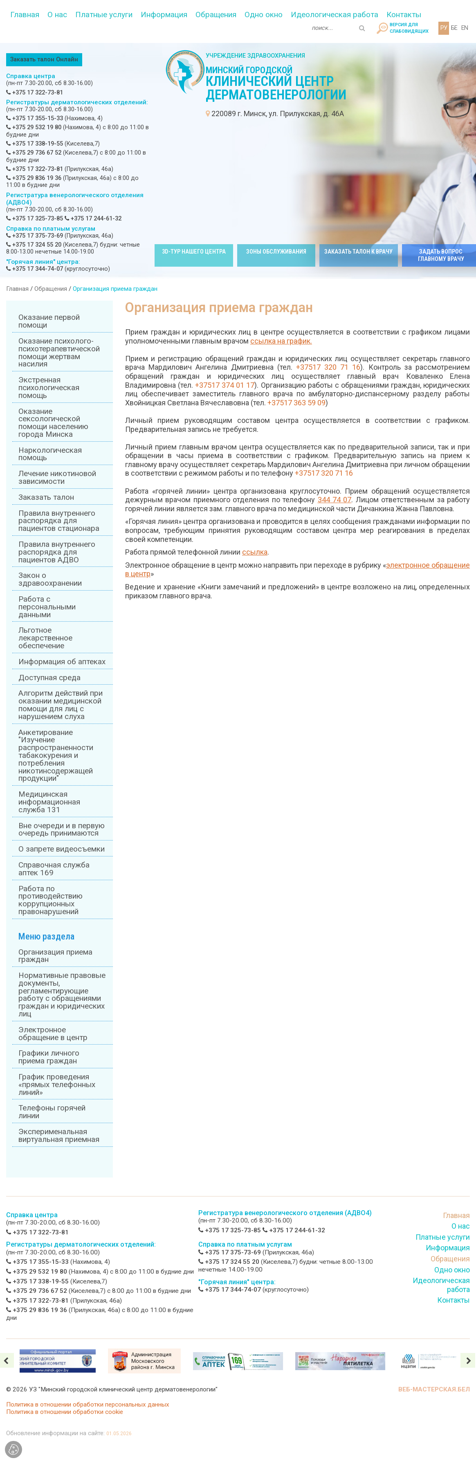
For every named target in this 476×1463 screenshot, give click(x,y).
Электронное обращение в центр (53, 1033)
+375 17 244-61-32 (93, 218)
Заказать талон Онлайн (44, 59)
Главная (24, 14)
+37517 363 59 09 (296, 402)
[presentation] (467, 1360)
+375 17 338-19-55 (34, 143)
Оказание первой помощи (49, 321)
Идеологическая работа (334, 14)
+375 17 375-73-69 (34, 235)
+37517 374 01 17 (224, 385)
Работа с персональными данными (47, 607)
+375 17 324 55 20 (33, 244)
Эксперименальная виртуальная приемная (58, 1135)
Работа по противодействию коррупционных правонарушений (50, 900)
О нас (57, 14)
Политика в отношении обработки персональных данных (87, 1404)
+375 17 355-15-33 (34, 118)
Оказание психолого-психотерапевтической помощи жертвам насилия (59, 353)
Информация (164, 14)
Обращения (215, 14)
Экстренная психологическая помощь (48, 387)
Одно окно (264, 14)
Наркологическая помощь (50, 454)
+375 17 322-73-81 (34, 92)
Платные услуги (103, 14)
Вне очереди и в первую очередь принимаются (61, 829)
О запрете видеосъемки (61, 849)
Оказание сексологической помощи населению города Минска (53, 423)
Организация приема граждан (55, 956)
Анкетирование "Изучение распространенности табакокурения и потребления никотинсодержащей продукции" (55, 755)
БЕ (454, 28)
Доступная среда (49, 677)
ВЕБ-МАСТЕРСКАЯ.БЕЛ (434, 1389)
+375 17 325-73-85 (34, 218)
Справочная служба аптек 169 (54, 869)
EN (464, 28)
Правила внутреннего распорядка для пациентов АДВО (56, 552)
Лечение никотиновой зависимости (57, 477)
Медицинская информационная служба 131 (49, 802)
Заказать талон (46, 497)
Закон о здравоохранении (50, 579)
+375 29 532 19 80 (33, 127)
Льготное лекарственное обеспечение (45, 638)
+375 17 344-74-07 (34, 268)
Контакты (403, 14)
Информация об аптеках (62, 661)
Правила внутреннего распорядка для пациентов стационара (58, 521)
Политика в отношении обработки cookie (64, 1412)
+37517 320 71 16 (328, 367)
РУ (443, 28)
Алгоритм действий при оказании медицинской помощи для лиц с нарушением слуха (60, 705)
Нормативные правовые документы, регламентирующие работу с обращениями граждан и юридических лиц (62, 994)
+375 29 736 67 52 (33, 152)
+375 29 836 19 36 (33, 178)
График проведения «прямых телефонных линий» (56, 1084)
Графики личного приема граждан (48, 1057)
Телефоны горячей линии (51, 1111)
